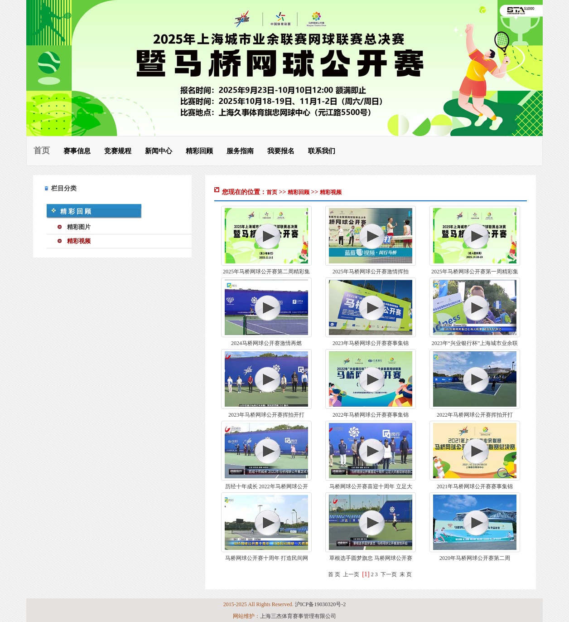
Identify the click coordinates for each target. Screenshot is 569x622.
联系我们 (321, 151)
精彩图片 (79, 227)
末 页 (406, 574)
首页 (42, 150)
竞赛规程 (117, 151)
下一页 (389, 574)
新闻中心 (158, 151)
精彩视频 (79, 241)
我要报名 (280, 151)
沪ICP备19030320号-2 (320, 604)
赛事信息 (77, 151)
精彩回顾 (199, 151)
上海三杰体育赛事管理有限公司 (298, 616)
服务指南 (240, 151)
